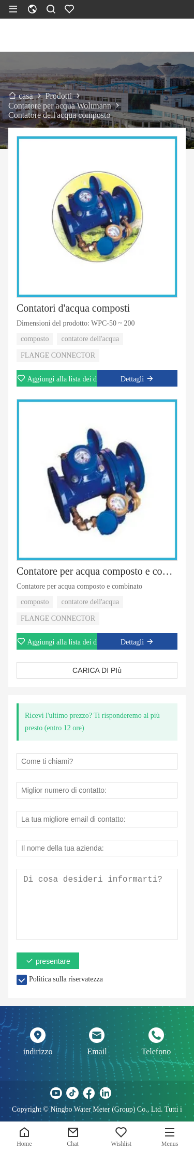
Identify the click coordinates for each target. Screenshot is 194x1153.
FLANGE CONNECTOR (58, 355)
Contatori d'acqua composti (73, 308)
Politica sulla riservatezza (66, 979)
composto (35, 339)
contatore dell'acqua (90, 339)
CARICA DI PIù (97, 670)
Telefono (156, 1051)
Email (97, 1051)
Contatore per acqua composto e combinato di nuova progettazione (97, 571)
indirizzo (38, 1051)
